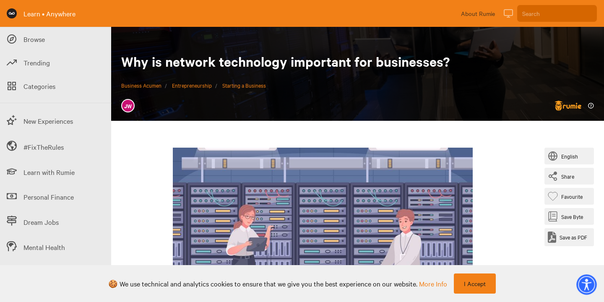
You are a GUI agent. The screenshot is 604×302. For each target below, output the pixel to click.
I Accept (475, 283)
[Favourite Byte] (567, 196)
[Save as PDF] (567, 237)
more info (433, 283)
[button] (586, 284)
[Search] (557, 13)
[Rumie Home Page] (12, 13)
